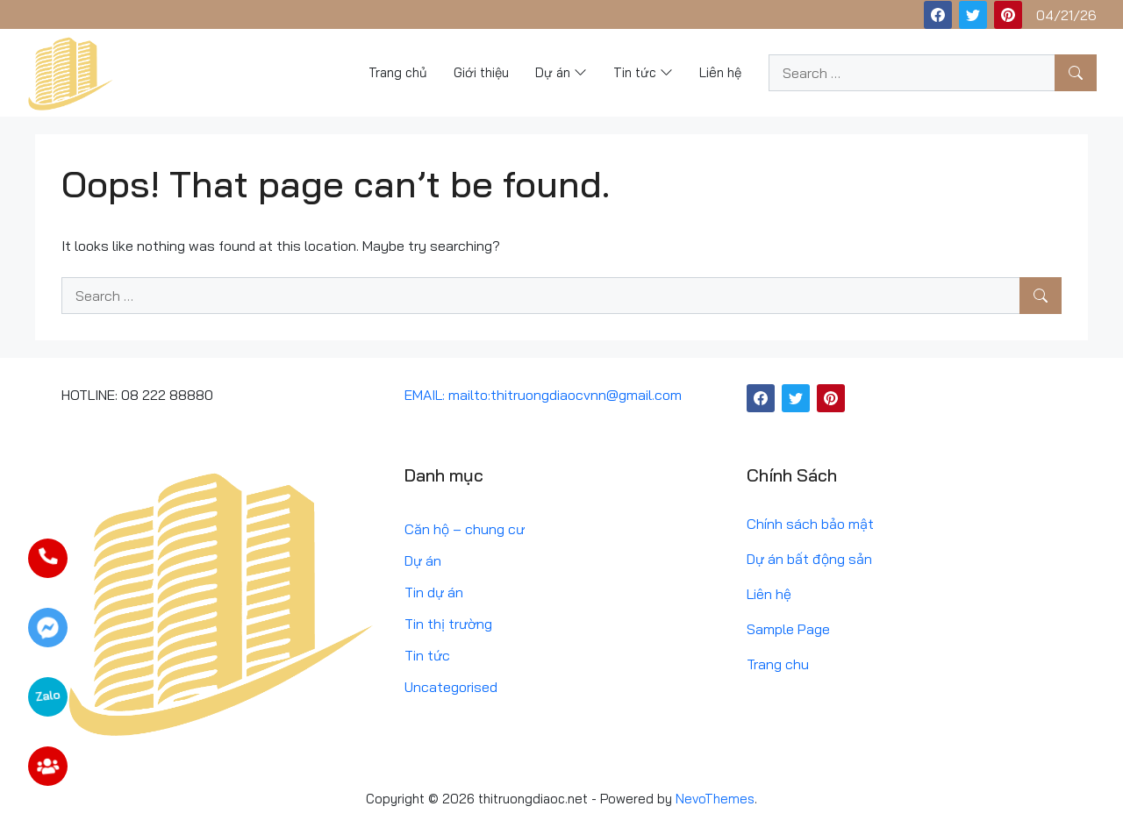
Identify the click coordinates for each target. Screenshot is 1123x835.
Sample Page (788, 629)
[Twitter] (973, 15)
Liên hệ (769, 594)
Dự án (422, 560)
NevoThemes (715, 798)
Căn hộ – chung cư (464, 529)
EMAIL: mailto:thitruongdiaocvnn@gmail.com (543, 394)
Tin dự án (433, 592)
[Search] (1076, 72)
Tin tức (427, 655)
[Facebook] (938, 15)
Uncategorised (450, 687)
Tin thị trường (448, 623)
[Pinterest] (1008, 15)
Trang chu (778, 664)
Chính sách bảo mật (810, 523)
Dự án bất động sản (809, 558)
